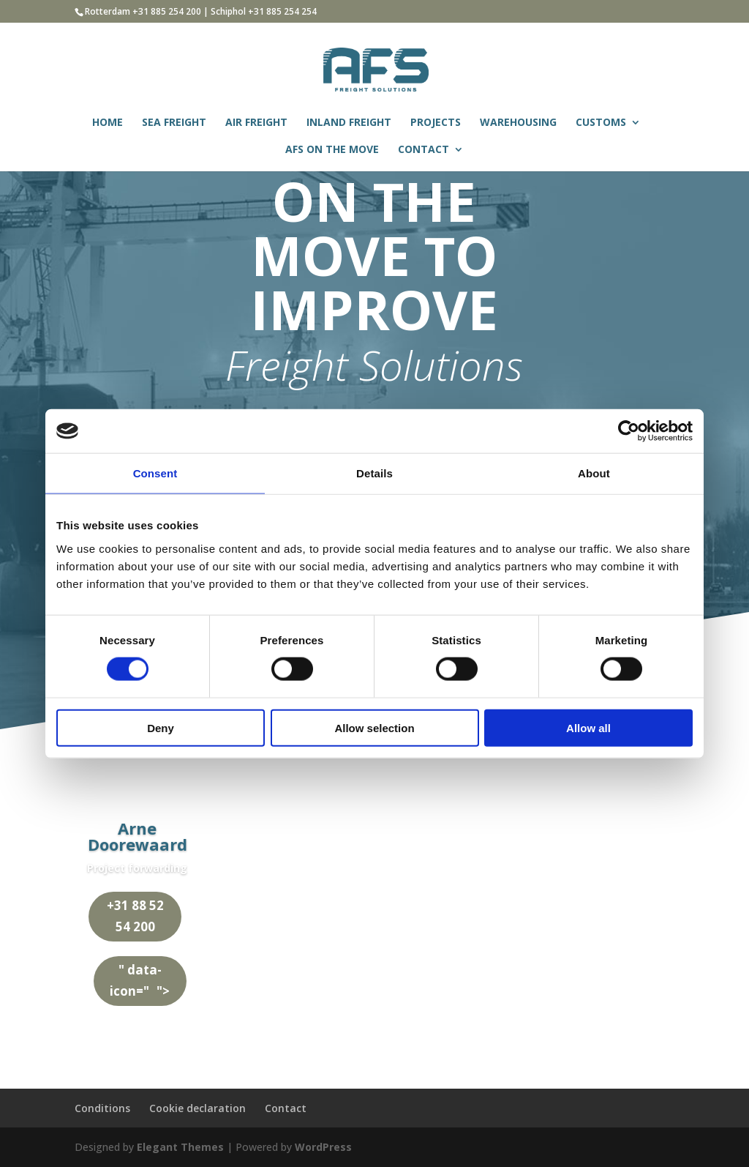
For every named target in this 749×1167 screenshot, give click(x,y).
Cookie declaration (197, 1108)
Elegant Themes (180, 1147)
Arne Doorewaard (137, 836)
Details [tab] (374, 473)
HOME (107, 123)
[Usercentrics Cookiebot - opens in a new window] (629, 431)
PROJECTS (435, 123)
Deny (160, 727)
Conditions (102, 1108)
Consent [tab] (155, 473)
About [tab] (594, 473)
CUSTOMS (601, 123)
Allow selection (374, 727)
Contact (285, 1108)
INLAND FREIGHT (348, 123)
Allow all (588, 727)
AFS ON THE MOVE (332, 150)
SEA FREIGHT (174, 123)
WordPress (323, 1147)
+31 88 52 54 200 (131, 916)
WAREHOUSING (518, 123)
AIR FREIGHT (256, 123)
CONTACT (423, 150)
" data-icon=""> (143, 980)
